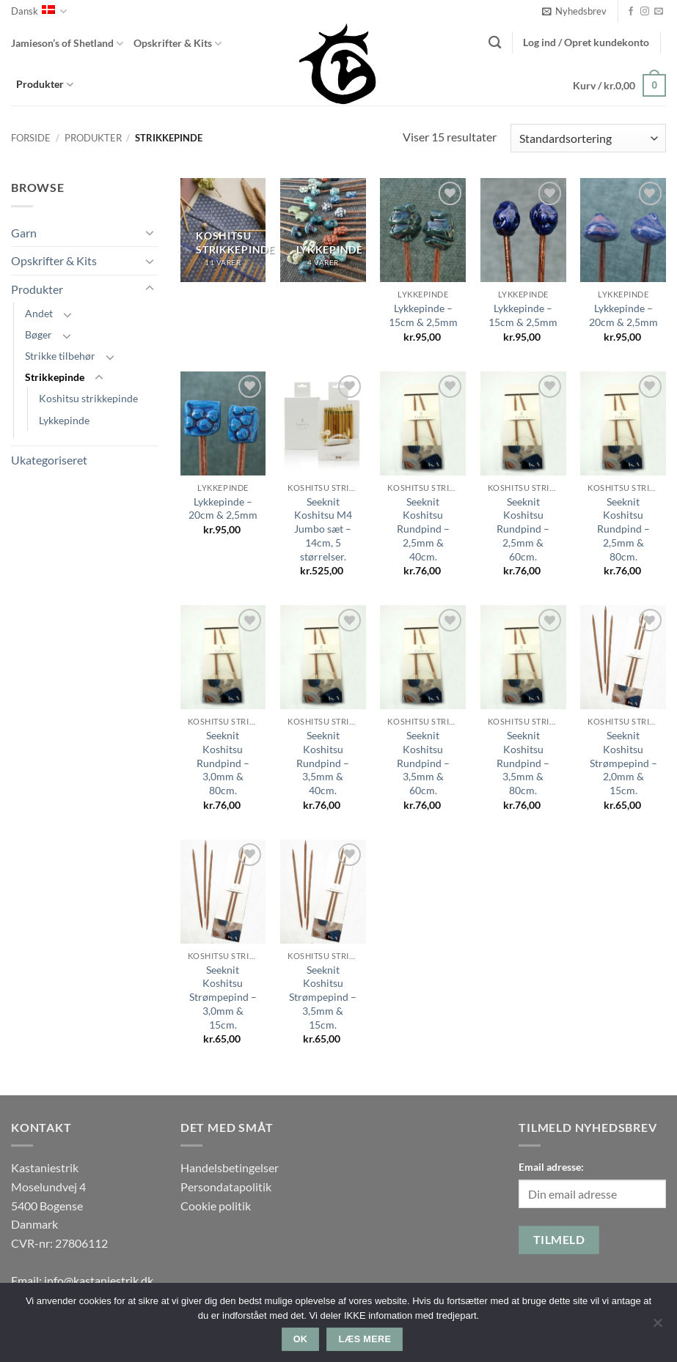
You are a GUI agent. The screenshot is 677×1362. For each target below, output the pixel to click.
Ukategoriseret (49, 460)
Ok (300, 1339)
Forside (31, 138)
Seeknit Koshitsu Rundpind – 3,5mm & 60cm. (423, 762)
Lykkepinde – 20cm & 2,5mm (623, 315)
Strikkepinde (54, 377)
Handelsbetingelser (229, 1167)
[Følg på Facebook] (630, 12)
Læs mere (365, 1339)
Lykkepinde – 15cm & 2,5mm (423, 315)
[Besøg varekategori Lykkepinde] (323, 230)
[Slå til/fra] (149, 232)
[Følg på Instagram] (644, 12)
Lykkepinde (64, 420)
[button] (574, 11)
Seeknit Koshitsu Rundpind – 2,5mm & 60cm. (523, 529)
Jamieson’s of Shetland (67, 44)
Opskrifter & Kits (177, 44)
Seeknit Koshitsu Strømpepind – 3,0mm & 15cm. (223, 997)
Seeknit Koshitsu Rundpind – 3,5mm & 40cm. (322, 762)
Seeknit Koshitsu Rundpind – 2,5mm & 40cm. (423, 529)
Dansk (39, 11)
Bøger (38, 334)
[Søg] (494, 43)
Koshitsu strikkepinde (88, 398)
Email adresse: (551, 1167)
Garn (24, 233)
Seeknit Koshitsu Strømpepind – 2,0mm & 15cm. (623, 762)
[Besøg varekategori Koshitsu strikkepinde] (223, 230)
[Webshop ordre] (588, 138)
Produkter (44, 85)
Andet (39, 313)
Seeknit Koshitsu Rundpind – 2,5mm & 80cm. (623, 529)
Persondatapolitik (225, 1186)
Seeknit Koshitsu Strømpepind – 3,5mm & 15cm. (322, 997)
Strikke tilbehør (60, 355)
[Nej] (657, 1327)
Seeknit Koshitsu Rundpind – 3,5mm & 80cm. (523, 762)
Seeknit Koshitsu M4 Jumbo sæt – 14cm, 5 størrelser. (323, 529)
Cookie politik (215, 1206)
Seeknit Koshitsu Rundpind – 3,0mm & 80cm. (223, 762)
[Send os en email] (658, 12)
